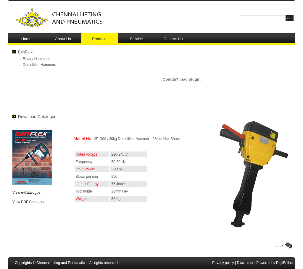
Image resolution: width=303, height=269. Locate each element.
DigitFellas (284, 263)
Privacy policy (223, 263)
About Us (63, 39)
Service (136, 39)
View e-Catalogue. (26, 192)
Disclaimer (245, 263)
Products (99, 39)
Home (26, 39)
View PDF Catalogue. (29, 202)
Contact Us (173, 39)
